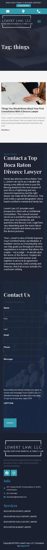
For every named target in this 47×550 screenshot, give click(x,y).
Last (5, 329)
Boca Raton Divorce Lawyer (17, 511)
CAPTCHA (8, 403)
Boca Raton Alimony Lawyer (17, 527)
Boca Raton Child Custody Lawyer (20, 522)
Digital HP (24, 546)
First (5, 319)
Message (9, 359)
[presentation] (23, 411)
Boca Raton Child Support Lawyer (20, 516)
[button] (39, 21)
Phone (7, 347)
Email (7, 335)
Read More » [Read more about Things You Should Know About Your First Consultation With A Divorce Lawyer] (5, 130)
